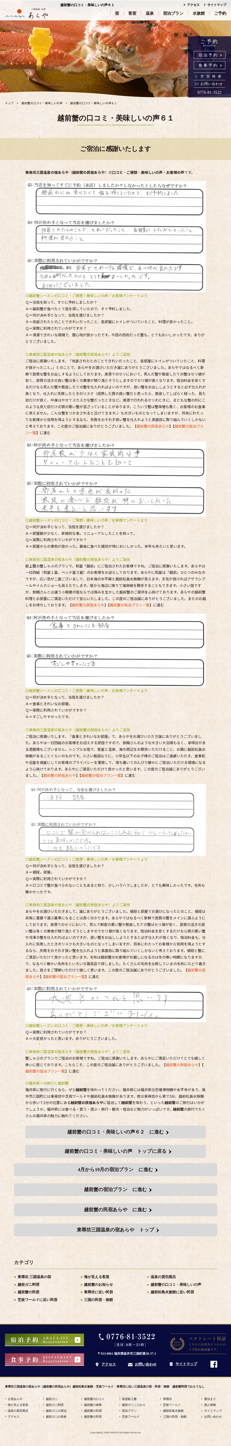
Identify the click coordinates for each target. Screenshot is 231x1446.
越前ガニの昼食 (56, 1416)
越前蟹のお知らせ (98, 1284)
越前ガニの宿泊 (56, 1410)
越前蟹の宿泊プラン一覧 (129, 605)
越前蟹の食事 (93, 1405)
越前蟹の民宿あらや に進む (115, 1209)
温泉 (150, 13)
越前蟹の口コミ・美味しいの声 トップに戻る (116, 1151)
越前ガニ (52, 1399)
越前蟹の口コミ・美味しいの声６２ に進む (115, 1132)
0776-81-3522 (210, 92)
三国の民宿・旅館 (98, 1300)
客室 (132, 13)
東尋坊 (167, 1399)
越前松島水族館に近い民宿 (172, 1292)
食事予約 (208, 65)
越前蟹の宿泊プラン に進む (115, 1189)
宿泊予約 (208, 55)
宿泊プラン (173, 13)
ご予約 (220, 13)
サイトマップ (216, 5)
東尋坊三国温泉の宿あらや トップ (115, 1230)
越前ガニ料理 (28, 1284)
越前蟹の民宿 (28, 1292)
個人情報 (210, 1405)
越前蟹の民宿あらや (153, 426)
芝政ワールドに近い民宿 (37, 1300)
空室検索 (212, 76)
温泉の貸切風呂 (163, 1277)
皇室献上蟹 (129, 1399)
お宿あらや (15, 1399)
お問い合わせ (212, 84)
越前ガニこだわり (133, 1405)
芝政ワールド (131, 1416)
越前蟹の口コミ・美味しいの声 (176, 1284)
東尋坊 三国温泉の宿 (34, 1277)
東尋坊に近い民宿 (98, 1292)
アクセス (193, 5)
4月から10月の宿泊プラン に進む (115, 1169)
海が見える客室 (96, 1277)
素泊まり (210, 1399)
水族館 (199, 13)
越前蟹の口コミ (94, 1399)
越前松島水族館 (173, 1410)
